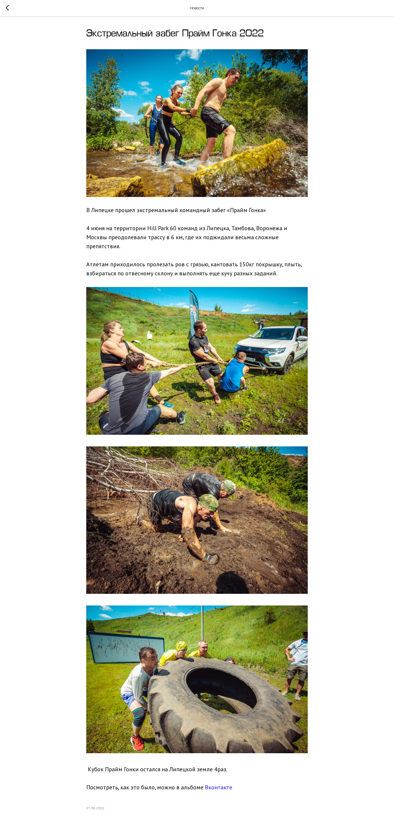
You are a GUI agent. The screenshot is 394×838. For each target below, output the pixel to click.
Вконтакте (218, 787)
